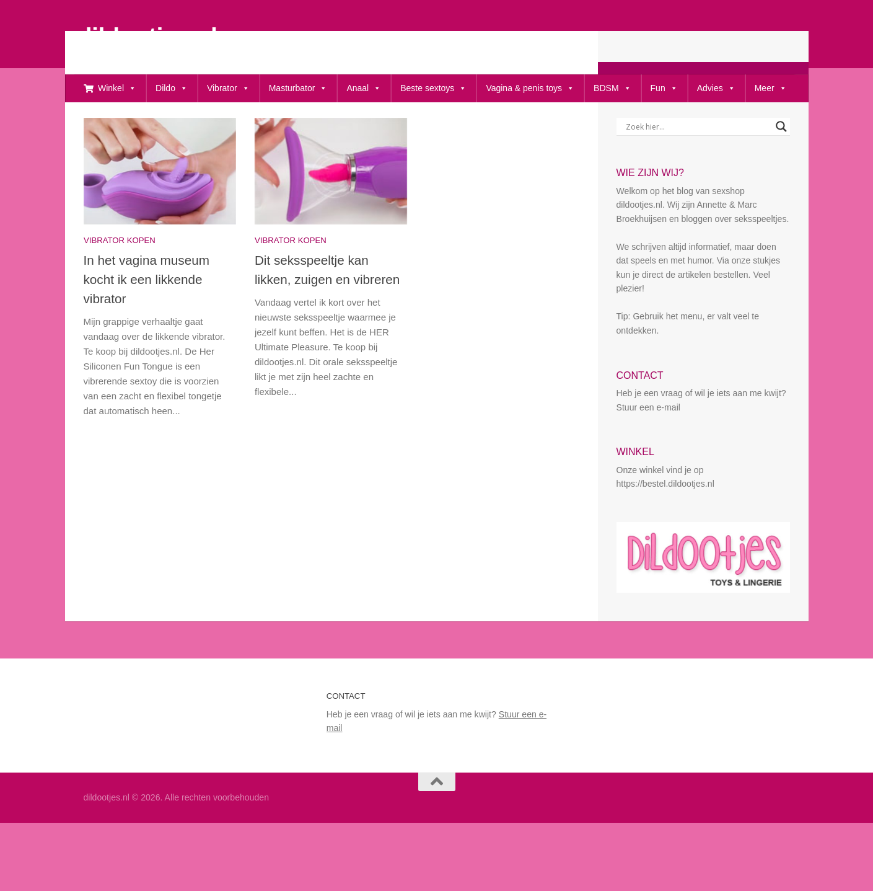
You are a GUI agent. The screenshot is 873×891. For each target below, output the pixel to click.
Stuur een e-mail (648, 448)
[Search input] (698, 166)
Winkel (117, 88)
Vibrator (228, 88)
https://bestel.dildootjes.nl (665, 524)
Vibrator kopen (120, 280)
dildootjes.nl (147, 36)
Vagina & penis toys (530, 88)
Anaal (363, 88)
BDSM (612, 88)
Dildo (172, 88)
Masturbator (298, 88)
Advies (716, 88)
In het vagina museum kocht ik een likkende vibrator (146, 319)
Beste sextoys (433, 88)
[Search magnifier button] (781, 166)
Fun (664, 88)
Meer (771, 88)
